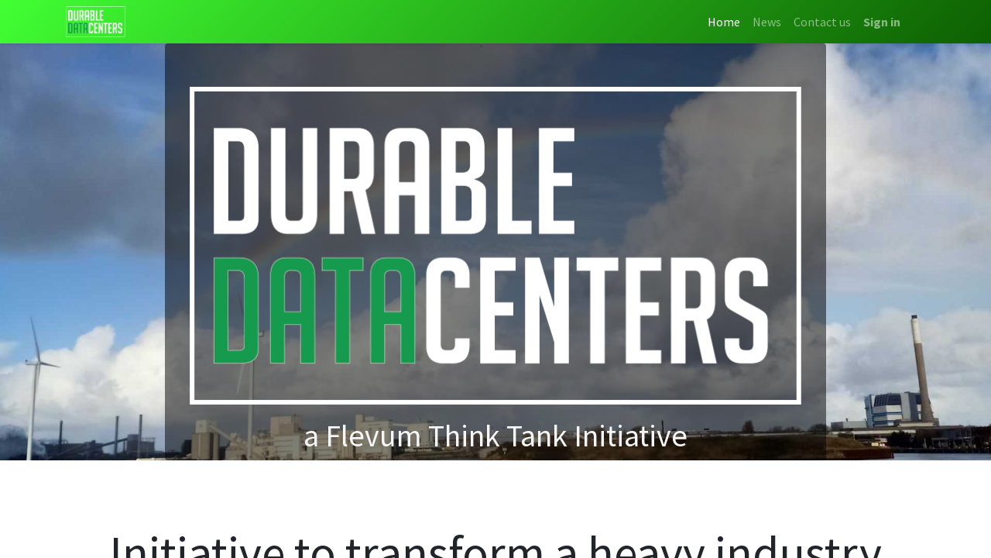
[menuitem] (723, 21)
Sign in (881, 21)
